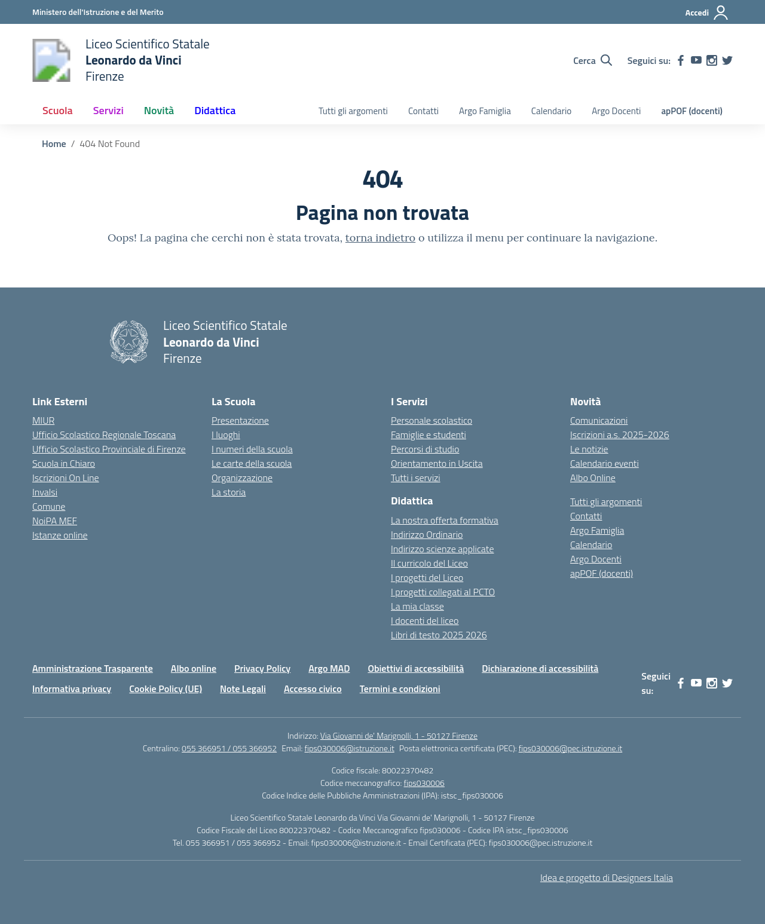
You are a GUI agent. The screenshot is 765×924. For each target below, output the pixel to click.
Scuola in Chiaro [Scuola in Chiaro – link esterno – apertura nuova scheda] (63, 463)
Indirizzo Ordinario (427, 534)
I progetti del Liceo (427, 577)
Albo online (193, 668)
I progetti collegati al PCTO (443, 592)
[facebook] (680, 60)
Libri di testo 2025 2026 (439, 635)
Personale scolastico (431, 420)
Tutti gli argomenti (353, 111)
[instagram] (711, 60)
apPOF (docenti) (692, 111)
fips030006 (424, 782)
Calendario (551, 111)
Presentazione (240, 420)
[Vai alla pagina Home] (54, 143)
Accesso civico (313, 688)
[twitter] (727, 60)
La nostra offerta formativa (444, 520)
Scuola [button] (57, 110)
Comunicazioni (599, 420)
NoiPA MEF (54, 520)
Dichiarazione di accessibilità (540, 668)
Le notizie (589, 449)
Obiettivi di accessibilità (416, 668)
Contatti (423, 111)
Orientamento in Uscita (437, 463)
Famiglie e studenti (428, 434)
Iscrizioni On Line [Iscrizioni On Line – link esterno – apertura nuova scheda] (65, 477)
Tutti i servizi (415, 477)
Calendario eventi (604, 463)
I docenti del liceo (425, 620)
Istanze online (60, 535)
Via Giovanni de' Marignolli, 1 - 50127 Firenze (399, 735)
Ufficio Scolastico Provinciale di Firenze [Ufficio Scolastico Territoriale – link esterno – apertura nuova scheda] (109, 449)
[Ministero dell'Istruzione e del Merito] (98, 11)
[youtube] (696, 60)
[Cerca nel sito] (593, 60)
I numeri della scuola (252, 449)
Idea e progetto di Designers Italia (606, 877)
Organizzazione (242, 477)
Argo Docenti (616, 111)
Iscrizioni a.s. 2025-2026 (619, 434)
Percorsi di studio (425, 449)
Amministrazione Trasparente (92, 668)
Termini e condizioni (400, 688)
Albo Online (593, 477)
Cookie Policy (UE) (165, 688)
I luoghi (226, 434)
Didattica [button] (214, 110)
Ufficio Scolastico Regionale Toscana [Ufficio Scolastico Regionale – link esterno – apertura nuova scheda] (104, 434)
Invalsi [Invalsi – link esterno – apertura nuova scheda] (44, 492)
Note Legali (243, 688)
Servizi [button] (108, 110)
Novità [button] (159, 110)
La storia (229, 492)
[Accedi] (707, 12)
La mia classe (417, 606)
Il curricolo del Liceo (429, 563)
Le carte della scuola (252, 463)
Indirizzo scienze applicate (442, 548)
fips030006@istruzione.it (349, 748)
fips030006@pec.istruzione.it (571, 748)
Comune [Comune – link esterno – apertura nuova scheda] (48, 506)
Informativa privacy (71, 688)
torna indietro (380, 237)
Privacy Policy (262, 668)
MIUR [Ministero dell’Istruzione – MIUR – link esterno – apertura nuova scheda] (43, 420)
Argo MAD (329, 668)
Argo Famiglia (485, 111)
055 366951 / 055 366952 (229, 748)
